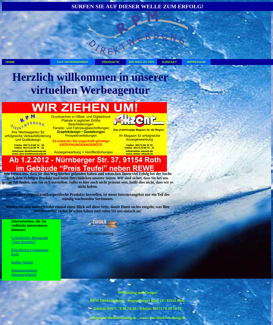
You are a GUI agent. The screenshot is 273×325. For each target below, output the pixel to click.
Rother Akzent (22, 262)
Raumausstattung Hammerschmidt (24, 272)
